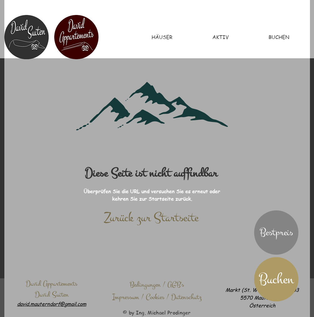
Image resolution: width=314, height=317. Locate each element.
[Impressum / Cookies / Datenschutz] (157, 297)
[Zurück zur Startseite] (151, 217)
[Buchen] (276, 279)
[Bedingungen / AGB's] (157, 284)
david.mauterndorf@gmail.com (51, 303)
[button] (276, 232)
